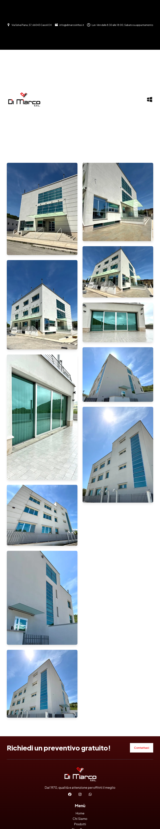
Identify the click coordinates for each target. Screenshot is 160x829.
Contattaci (141, 747)
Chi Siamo (80, 819)
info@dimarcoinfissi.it (71, 24)
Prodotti (80, 824)
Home (80, 813)
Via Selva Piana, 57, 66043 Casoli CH (32, 24)
